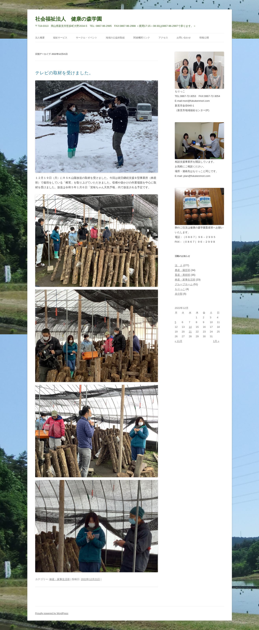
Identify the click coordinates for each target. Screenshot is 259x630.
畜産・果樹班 (182, 274)
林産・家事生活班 (59, 579)
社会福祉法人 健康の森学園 (68, 19)
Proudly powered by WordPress (51, 613)
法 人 (178, 265)
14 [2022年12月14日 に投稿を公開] (190, 326)
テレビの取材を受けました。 (64, 72)
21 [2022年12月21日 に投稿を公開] (190, 331)
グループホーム (184, 284)
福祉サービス (60, 37)
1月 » (216, 341)
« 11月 (178, 341)
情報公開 (204, 37)
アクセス (163, 37)
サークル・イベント (86, 37)
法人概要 (40, 37)
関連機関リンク (141, 37)
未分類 (178, 293)
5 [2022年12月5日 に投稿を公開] (175, 322)
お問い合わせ (184, 37)
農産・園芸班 (182, 270)
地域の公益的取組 (115, 37)
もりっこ (180, 289)
